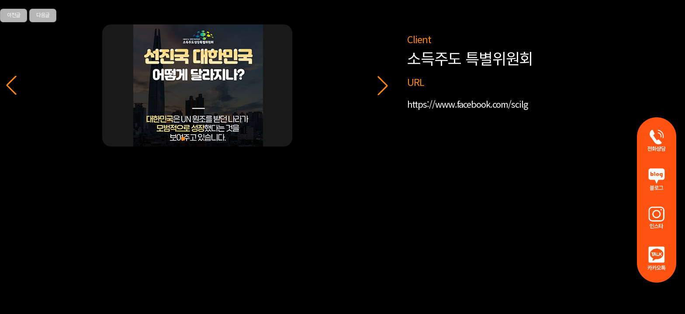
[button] (382, 85)
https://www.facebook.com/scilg (467, 104)
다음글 (42, 14)
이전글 (13, 14)
